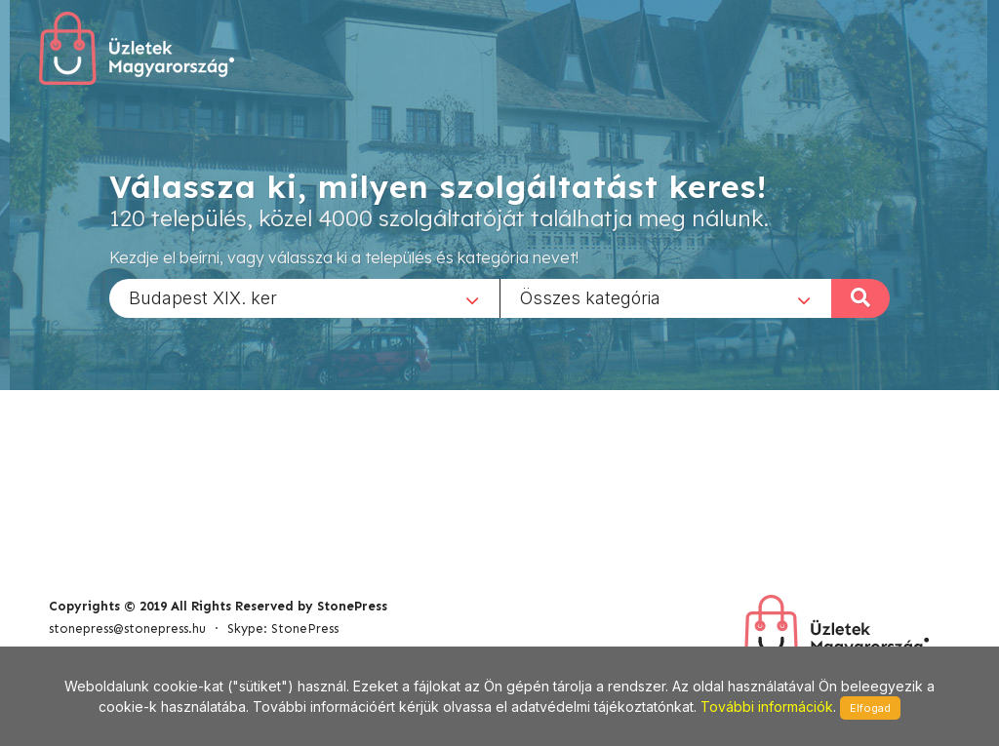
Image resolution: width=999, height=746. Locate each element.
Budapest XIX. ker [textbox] (203, 297)
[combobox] (304, 297)
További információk (766, 706)
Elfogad (870, 708)
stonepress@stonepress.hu (127, 628)
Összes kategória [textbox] (590, 297)
